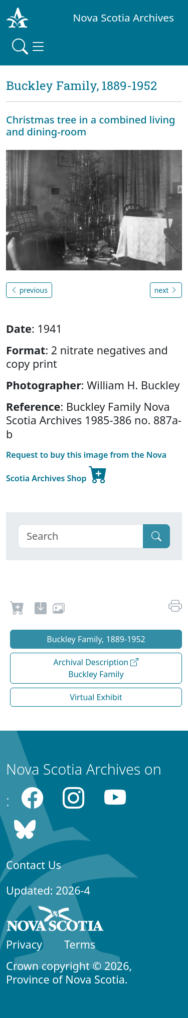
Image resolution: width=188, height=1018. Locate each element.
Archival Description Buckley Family (96, 668)
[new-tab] (41, 609)
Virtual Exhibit (96, 697)
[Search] (80, 536)
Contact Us (33, 865)
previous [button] (29, 290)
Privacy (24, 944)
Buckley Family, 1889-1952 (96, 639)
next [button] (165, 290)
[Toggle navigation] (29, 46)
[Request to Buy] (17, 609)
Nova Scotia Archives (123, 17)
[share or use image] (59, 609)
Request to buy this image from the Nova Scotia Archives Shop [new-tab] (86, 468)
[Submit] (156, 536)
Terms (79, 944)
